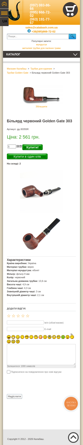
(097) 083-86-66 (40, 7)
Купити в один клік (27, 156)
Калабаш (12, 10)
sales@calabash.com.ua (42, 27)
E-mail (47, 329)
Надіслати (14, 396)
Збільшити (41, 96)
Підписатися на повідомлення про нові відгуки (36, 372)
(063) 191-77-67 (40, 21)
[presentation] (39, 383)
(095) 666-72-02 (40, 14)
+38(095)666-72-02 (41, 31)
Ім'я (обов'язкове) (53, 322)
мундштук (41, 44)
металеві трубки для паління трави (41, 48)
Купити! (32, 147)
